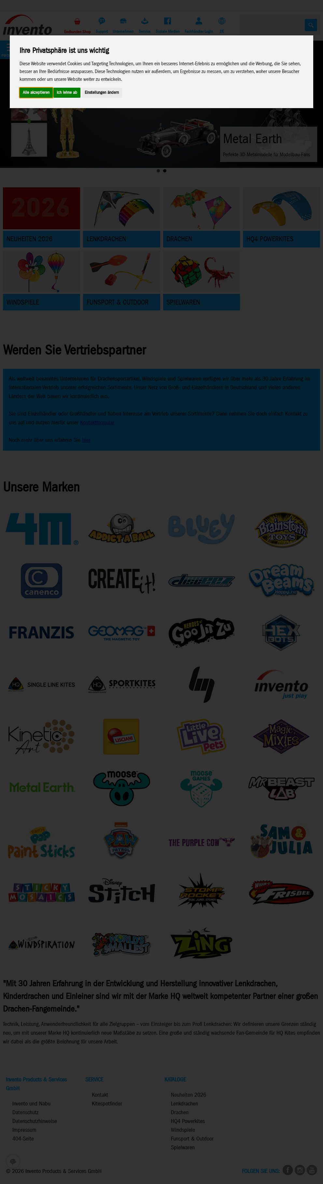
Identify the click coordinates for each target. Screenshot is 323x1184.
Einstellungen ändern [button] (102, 93)
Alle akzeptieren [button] (36, 93)
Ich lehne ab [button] (67, 93)
